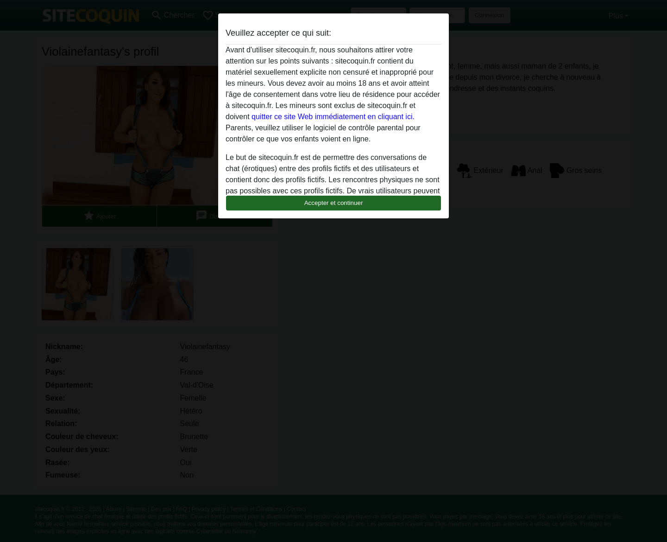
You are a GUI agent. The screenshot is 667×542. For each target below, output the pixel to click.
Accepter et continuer (333, 202)
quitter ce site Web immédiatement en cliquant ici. (333, 117)
